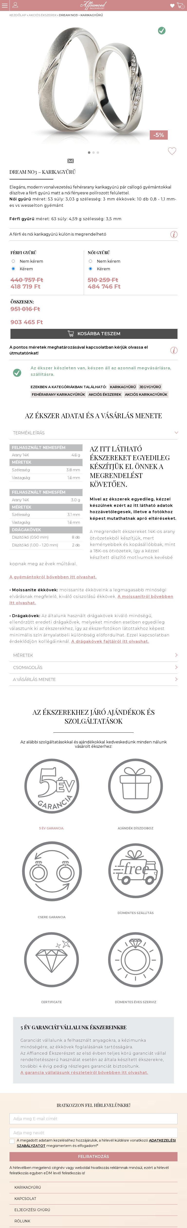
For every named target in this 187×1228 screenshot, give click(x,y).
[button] (89, 152)
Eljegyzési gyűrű (32, 1210)
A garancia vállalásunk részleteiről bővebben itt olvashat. (84, 1072)
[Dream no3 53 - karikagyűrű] (99, 269)
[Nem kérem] (26, 261)
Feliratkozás (93, 1156)
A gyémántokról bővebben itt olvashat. (53, 577)
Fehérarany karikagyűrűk (58, 394)
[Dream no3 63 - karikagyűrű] (21, 269)
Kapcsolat (25, 1199)
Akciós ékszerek (42, 15)
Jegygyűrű (150, 387)
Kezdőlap (17, 15)
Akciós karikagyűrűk (146, 394)
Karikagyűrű (123, 387)
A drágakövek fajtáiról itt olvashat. (110, 641)
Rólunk (22, 1221)
